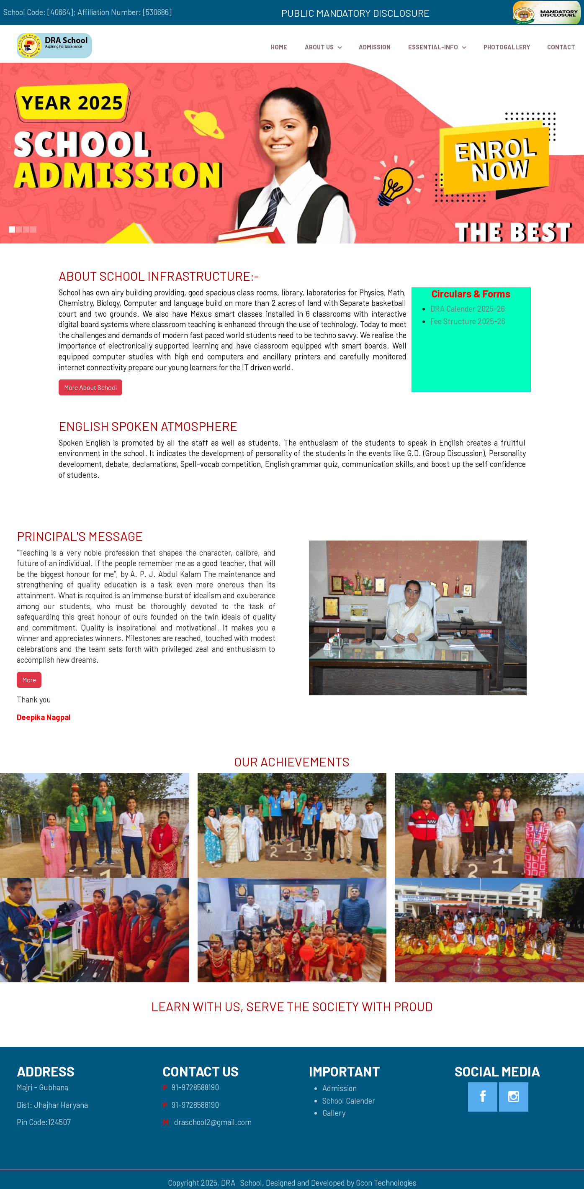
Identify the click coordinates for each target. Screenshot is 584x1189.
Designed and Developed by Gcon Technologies (341, 1182)
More (29, 680)
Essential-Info (433, 47)
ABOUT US (319, 47)
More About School (90, 387)
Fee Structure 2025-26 (467, 321)
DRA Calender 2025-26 (467, 308)
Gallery (333, 1112)
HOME (279, 47)
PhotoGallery (507, 47)
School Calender (348, 1100)
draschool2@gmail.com (213, 1122)
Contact (561, 47)
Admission (375, 47)
